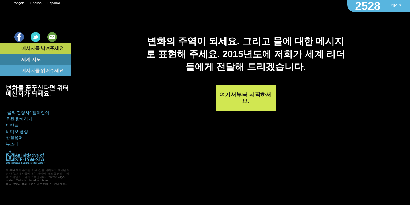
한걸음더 (14, 137)
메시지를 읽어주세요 (42, 70)
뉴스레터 (14, 144)
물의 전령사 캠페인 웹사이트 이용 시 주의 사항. (36, 183)
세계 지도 (31, 59)
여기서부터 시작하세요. (245, 97)
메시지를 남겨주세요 (42, 48)
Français (18, 3)
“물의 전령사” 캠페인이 (27, 112)
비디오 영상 (17, 131)
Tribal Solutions (38, 180)
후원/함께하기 (19, 118)
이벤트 (12, 125)
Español (53, 3)
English (36, 3)
